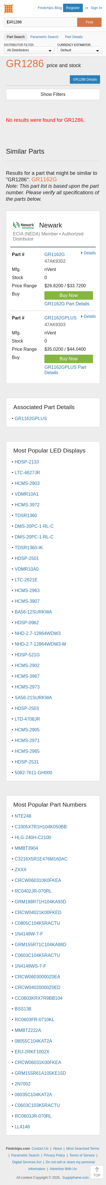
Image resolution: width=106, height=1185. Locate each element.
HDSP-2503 (27, 708)
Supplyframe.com (75, 1178)
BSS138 (23, 1009)
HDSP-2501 (27, 558)
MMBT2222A (28, 1030)
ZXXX (21, 869)
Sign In (96, 8)
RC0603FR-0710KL (35, 1019)
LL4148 (22, 1126)
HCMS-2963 (27, 590)
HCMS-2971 (27, 740)
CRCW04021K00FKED (38, 912)
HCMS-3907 (27, 601)
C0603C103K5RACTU (37, 1105)
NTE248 (23, 816)
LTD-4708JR (27, 719)
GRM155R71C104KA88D (40, 944)
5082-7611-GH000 (33, 772)
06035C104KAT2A (33, 1094)
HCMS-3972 (27, 504)
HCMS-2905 (27, 729)
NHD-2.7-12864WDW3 (38, 633)
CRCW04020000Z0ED (37, 987)
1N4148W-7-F (29, 934)
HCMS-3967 (27, 676)
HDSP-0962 (27, 622)
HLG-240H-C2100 (33, 837)
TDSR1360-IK (29, 547)
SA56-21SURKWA (33, 697)
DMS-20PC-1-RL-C (34, 526)
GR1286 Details (85, 79)
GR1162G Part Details (66, 303)
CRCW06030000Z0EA (37, 976)
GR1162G (54, 254)
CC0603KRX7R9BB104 (38, 998)
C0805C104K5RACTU (37, 923)
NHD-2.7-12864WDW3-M (40, 644)
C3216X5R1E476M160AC (41, 859)
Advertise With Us (63, 1169)
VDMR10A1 (26, 494)
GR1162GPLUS (60, 317)
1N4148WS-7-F (30, 966)
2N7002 (23, 1084)
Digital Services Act (26, 1162)
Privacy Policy (54, 1155)
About (57, 1149)
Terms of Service (82, 1155)
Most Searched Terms (82, 1149)
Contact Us (40, 1149)
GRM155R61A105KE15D (40, 1073)
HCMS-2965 (27, 751)
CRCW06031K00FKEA (38, 1062)
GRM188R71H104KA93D (40, 901)
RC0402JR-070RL (33, 891)
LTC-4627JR (27, 472)
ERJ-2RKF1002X (32, 1051)
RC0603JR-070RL (33, 1116)
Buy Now (69, 295)
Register (73, 8)
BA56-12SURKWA (33, 612)
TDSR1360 (26, 515)
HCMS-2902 (27, 665)
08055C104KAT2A (33, 1041)
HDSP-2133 (27, 462)
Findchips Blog (50, 8)
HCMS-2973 (27, 687)
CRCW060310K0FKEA (38, 880)
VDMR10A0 (26, 569)
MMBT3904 (26, 848)
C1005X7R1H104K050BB (41, 826)
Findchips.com (9, 9)
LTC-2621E (26, 579)
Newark (54, 231)
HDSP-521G (27, 654)
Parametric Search (25, 1155)
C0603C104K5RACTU (37, 955)
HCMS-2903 (27, 483)
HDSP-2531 (27, 762)
